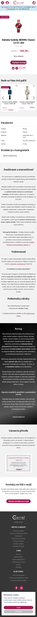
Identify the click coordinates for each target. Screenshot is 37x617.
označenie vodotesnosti (17, 264)
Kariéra (18, 564)
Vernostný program (18, 575)
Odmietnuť (18, 611)
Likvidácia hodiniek (18, 546)
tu (25, 602)
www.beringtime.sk (19, 417)
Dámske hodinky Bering (10, 155)
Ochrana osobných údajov (18, 580)
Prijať (18, 607)
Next (34, 97)
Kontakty (18, 567)
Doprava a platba (18, 531)
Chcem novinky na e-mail (18, 501)
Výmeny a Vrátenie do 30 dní (18, 533)
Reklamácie (18, 536)
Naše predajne (18, 557)
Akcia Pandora (5, 7)
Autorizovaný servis (18, 562)
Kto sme (18, 554)
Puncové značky (18, 541)
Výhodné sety (22, 7)
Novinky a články (18, 544)
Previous (3, 97)
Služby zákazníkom (18, 559)
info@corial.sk (18, 522)
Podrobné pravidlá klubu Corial (18, 578)
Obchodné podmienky (18, 538)
